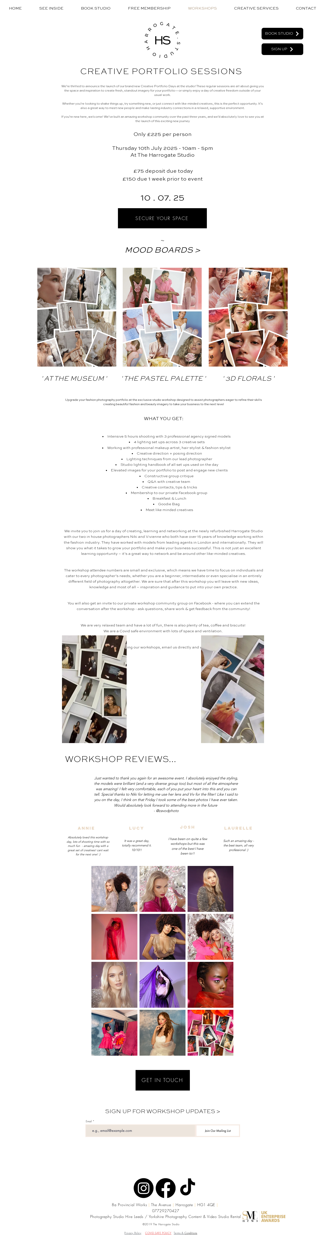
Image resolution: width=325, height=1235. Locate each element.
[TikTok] (188, 1188)
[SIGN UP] (282, 49)
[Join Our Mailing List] (217, 1130)
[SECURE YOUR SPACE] (162, 218)
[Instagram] (144, 1188)
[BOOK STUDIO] (282, 33)
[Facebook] (166, 1188)
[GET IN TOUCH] (163, 1080)
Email (89, 1121)
